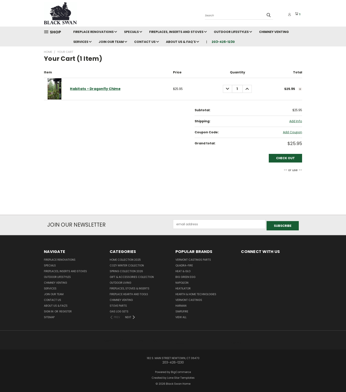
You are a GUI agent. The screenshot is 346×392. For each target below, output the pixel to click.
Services (82, 42)
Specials (133, 32)
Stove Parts (118, 304)
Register (65, 310)
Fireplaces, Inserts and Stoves (178, 32)
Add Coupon (292, 132)
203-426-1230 (223, 42)
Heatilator (183, 287)
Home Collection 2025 (125, 258)
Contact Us (146, 42)
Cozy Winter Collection (127, 264)
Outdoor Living (120, 281)
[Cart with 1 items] (298, 14)
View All (180, 315)
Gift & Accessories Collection (132, 275)
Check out (285, 158)
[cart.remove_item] (300, 89)
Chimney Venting (274, 32)
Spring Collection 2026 (126, 270)
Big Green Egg (185, 275)
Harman (180, 304)
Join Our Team (113, 42)
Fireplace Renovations (95, 32)
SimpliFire (181, 310)
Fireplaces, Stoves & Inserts (129, 287)
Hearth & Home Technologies (195, 292)
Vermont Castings (188, 298)
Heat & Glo (182, 270)
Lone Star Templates (181, 376)
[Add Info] (295, 121)
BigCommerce (181, 370)
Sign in (49, 310)
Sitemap (49, 315)
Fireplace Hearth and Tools (129, 292)
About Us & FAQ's (182, 42)
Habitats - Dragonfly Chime (95, 88)
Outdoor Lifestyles (233, 32)
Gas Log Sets (119, 310)
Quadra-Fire (184, 264)
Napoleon (181, 281)
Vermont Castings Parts (193, 258)
